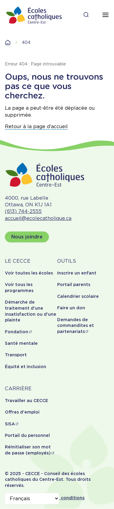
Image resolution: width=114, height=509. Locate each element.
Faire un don (71, 307)
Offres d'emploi (22, 412)
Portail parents (73, 284)
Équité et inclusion (25, 366)
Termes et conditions (61, 497)
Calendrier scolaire (78, 296)
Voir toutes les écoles (29, 273)
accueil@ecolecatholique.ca (38, 218)
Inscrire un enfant (76, 273)
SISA (10, 423)
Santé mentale (21, 343)
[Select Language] (32, 498)
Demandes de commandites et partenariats (75, 325)
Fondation (16, 331)
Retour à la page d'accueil (36, 126)
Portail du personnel (27, 435)
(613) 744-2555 (23, 211)
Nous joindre (27, 237)
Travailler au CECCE (26, 400)
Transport (16, 354)
